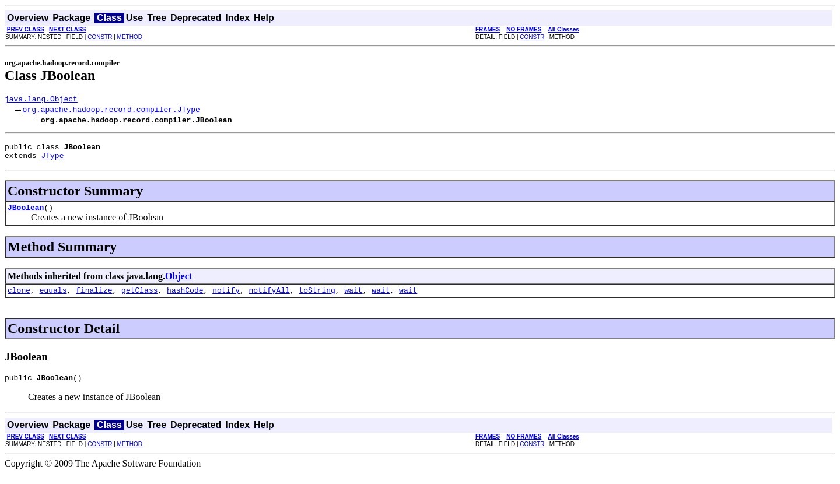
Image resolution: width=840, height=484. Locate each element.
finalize (94, 298)
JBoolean (26, 214)
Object (178, 283)
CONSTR (100, 37)
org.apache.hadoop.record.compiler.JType (111, 111)
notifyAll (269, 298)
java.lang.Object (41, 100)
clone (19, 298)
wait (353, 298)
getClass (139, 298)
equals (53, 298)
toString (317, 298)
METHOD (129, 37)
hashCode (185, 298)
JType (52, 160)
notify (226, 298)
